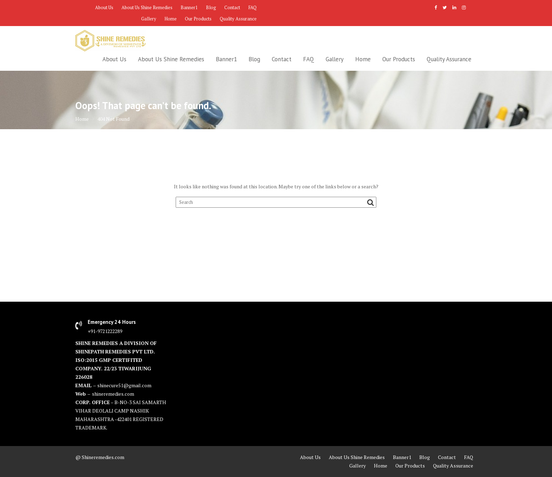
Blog (211, 7)
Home (170, 18)
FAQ (252, 7)
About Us (104, 7)
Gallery (148, 18)
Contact (232, 7)
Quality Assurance (238, 18)
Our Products (198, 18)
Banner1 (189, 7)
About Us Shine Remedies (146, 7)
